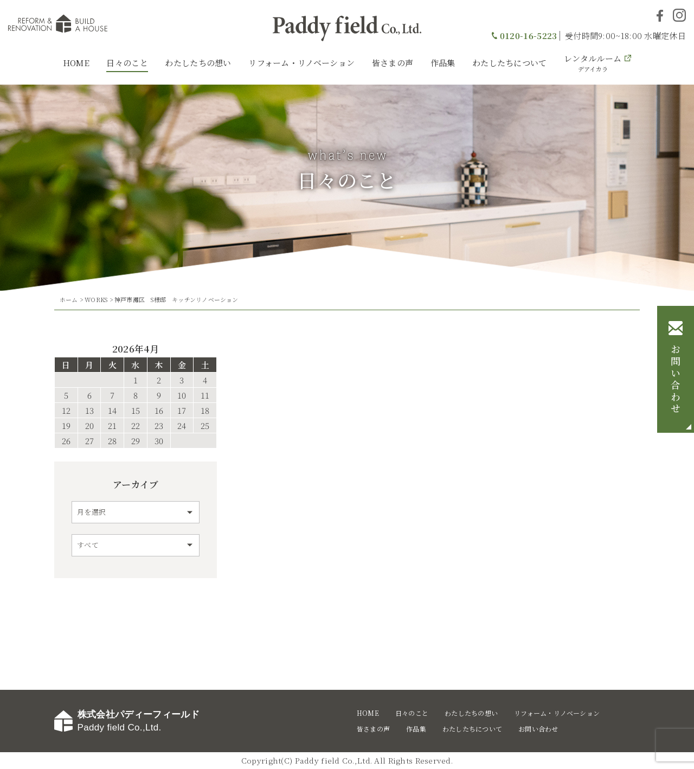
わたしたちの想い (198, 62)
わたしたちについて (509, 62)
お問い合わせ (676, 380)
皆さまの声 (393, 62)
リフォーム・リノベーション (301, 62)
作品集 (442, 62)
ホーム (69, 299)
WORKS (96, 299)
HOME (76, 62)
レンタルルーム (592, 63)
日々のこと (127, 62)
